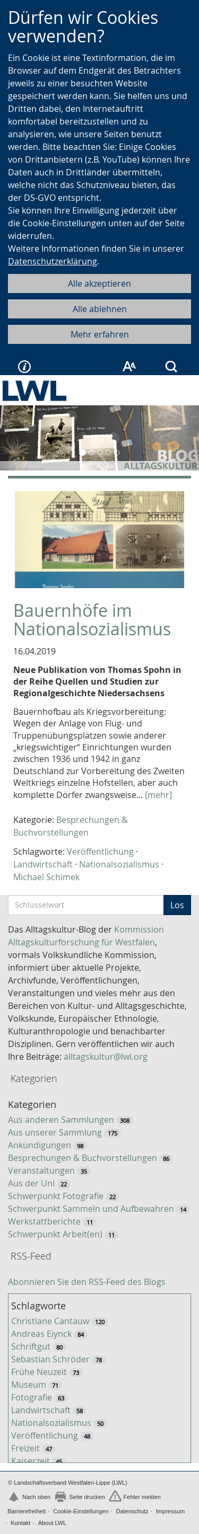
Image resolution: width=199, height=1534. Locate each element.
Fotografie (31, 1397)
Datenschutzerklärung (52, 261)
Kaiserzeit (30, 1461)
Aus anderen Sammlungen (61, 1119)
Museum (28, 1384)
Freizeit (25, 1448)
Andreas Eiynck (41, 1334)
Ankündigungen (39, 1145)
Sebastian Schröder (50, 1359)
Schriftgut (30, 1346)
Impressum (170, 1511)
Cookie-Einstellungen (80, 1511)
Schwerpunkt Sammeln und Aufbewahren (91, 1208)
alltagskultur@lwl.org (106, 1056)
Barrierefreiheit (26, 1511)
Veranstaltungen (41, 1170)
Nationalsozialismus (119, 864)
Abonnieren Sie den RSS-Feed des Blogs (87, 1282)
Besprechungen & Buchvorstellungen (82, 1158)
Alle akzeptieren (99, 283)
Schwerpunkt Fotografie (55, 1196)
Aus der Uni (31, 1183)
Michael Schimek (46, 877)
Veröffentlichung (100, 851)
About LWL (52, 1523)
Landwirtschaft (43, 864)
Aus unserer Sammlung (55, 1132)
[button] (15, 438)
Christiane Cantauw (50, 1321)
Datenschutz (132, 1511)
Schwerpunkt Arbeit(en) (55, 1234)
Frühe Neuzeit (39, 1372)
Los (177, 905)
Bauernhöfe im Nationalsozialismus (92, 619)
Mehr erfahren (100, 334)
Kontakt (20, 1523)
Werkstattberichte (44, 1221)
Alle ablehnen (100, 309)
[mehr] (158, 795)
